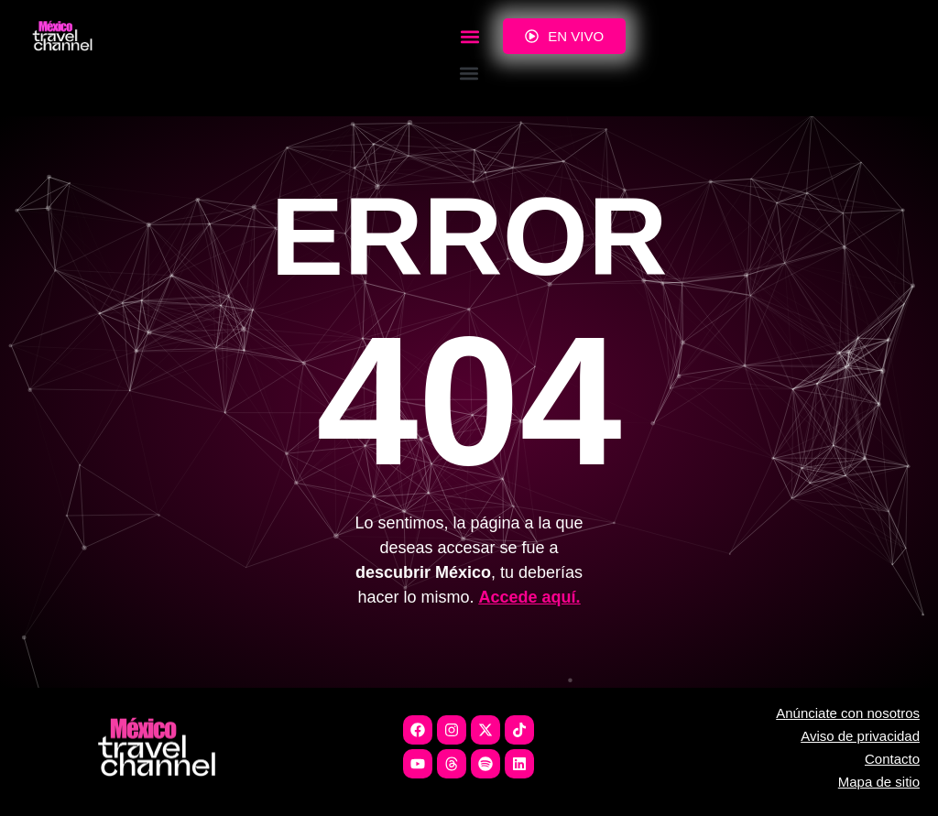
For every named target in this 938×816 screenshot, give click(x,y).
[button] (469, 36)
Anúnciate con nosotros (848, 713)
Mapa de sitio (879, 781)
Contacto (892, 759)
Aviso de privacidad (860, 736)
